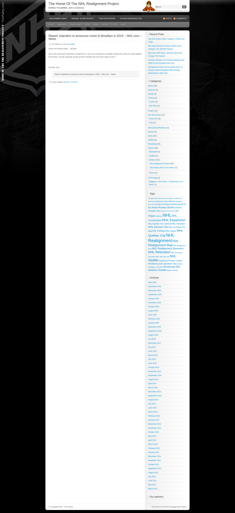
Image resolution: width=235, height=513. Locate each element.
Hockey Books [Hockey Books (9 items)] (166, 207)
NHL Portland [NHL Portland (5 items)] (158, 231)
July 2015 (152, 359)
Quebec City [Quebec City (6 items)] (170, 263)
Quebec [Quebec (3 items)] (160, 264)
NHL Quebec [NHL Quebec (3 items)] (171, 231)
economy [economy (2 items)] (151, 201)
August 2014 (153, 379)
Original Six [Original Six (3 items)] (163, 261)
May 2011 (152, 485)
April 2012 (152, 440)
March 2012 (153, 444)
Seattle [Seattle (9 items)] (162, 269)
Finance (151, 111)
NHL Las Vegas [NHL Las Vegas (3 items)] (174, 227)
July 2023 (152, 339)
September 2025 (155, 295)
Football (152, 156)
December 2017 (154, 343)
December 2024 (154, 303)
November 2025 (154, 290)
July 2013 (152, 404)
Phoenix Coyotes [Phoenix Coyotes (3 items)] (175, 261)
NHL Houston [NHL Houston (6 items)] (178, 223)
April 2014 (152, 384)
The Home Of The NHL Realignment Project (84, 4)
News (123, 24)
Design (105, 24)
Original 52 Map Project (82, 18)
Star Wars (153, 106)
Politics (114, 24)
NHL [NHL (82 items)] (167, 215)
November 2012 (154, 428)
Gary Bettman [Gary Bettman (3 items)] (169, 201)
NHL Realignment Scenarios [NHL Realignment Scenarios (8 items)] (168, 248)
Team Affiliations (107, 18)
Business (152, 90)
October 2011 (153, 464)
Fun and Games (76, 24)
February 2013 (154, 416)
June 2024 (152, 315)
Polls (151, 123)
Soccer (152, 173)
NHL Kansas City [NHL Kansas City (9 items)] (158, 226)
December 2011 (154, 456)
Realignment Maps (58, 18)
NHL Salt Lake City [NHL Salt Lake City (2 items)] (162, 257)
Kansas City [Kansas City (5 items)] (154, 211)
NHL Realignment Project (160, 164)
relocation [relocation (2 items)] (159, 267)
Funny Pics (153, 119)
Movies (151, 132)
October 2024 (153, 307)
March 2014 (153, 388)
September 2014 (155, 375)
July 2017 (152, 347)
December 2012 (154, 424)
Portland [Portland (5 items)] (152, 263)
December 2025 (154, 286)
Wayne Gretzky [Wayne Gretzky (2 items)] (172, 270)
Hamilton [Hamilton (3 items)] (158, 204)
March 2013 (153, 412)
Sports (52, 24)
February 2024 (154, 319)
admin (72, 44)
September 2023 (155, 331)
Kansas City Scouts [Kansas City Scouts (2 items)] (167, 211)
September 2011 (155, 468)
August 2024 (153, 311)
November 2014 (154, 371)
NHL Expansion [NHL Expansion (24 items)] (173, 220)
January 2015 (153, 367)
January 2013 (153, 420)
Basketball (153, 152)
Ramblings (62, 24)
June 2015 (152, 363)
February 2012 (154, 448)
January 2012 (153, 452)
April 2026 (152, 282)
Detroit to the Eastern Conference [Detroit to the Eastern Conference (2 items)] (170, 198)
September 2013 (155, 396)
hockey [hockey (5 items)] (166, 204)
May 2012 (152, 436)
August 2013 (153, 400)
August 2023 (153, 335)
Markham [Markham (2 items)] (158, 216)
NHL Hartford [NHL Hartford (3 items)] (165, 224)
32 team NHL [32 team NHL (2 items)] (153, 198)
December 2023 (154, 327)
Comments (181, 19)
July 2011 (152, 477)
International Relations (157, 128)
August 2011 (153, 472)
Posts (168, 19)
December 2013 (154, 392)
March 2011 (153, 489)
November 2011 (154, 460)
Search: (158, 7)
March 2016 (153, 355)
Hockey (66, 82)
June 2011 (152, 481)
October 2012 (153, 432)
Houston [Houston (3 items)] (178, 208)
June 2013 (152, 408)
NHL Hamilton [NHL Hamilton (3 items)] (154, 224)
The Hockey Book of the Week (162, 168)
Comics (152, 102)
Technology (152, 178)
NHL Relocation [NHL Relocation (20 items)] (159, 252)
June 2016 (152, 351)
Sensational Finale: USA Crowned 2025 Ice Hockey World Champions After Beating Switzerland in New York (165, 70)
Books (87, 24)
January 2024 (153, 323)
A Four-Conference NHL (131, 18)
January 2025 (153, 299)
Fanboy (96, 24)
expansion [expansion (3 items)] (159, 201)
